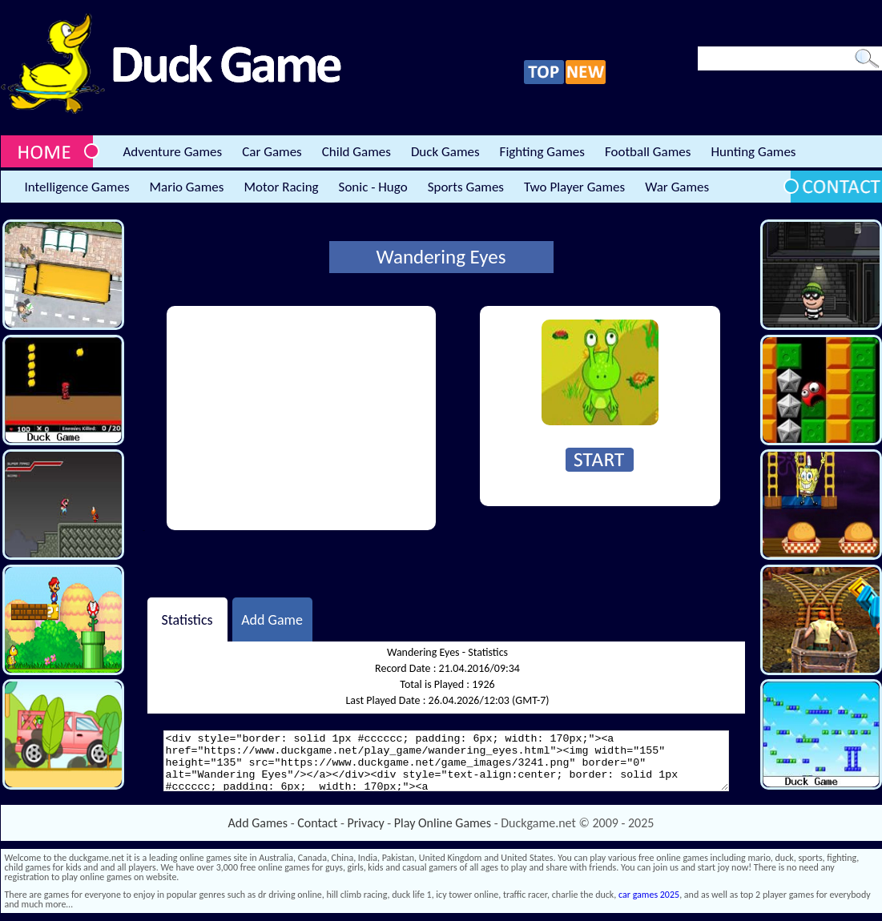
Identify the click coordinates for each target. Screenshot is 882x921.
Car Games (272, 151)
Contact (317, 823)
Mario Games (187, 187)
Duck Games (445, 151)
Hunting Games (753, 151)
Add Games (258, 823)
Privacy (366, 823)
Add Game (272, 619)
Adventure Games (173, 151)
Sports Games (466, 187)
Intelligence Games (77, 187)
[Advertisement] (301, 418)
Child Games (356, 151)
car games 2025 (648, 894)
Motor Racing (281, 187)
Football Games (648, 151)
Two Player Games (574, 187)
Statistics (186, 619)
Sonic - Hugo (373, 187)
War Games (677, 187)
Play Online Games (442, 823)
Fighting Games (542, 151)
